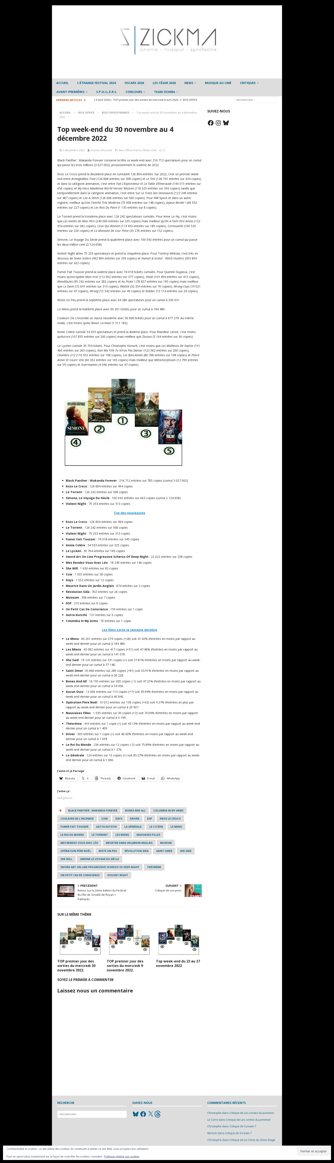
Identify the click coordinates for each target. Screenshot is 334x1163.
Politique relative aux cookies (121, 1156)
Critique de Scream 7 (242, 1126)
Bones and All (135, 810)
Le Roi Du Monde (72, 835)
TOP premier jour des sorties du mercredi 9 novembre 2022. (125, 965)
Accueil (62, 83)
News (188, 83)
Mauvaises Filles (148, 835)
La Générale (133, 826)
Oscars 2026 (134, 83)
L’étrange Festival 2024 (96, 83)
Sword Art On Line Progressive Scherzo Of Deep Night (99, 867)
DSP (149, 818)
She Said (185, 851)
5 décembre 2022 (74, 150)
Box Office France (130, 150)
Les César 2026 (164, 83)
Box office (86, 112)
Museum (166, 843)
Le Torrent (100, 835)
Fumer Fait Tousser (74, 826)
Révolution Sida (136, 851)
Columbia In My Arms (168, 810)
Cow (104, 818)
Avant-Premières (70, 92)
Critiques (248, 83)
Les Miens (122, 835)
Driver (134, 818)
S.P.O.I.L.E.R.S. (106, 92)
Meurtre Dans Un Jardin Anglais (129, 843)
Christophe (214, 1113)
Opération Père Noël (75, 851)
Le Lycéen (156, 826)
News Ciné (150, 150)
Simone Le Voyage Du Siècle (99, 859)
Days (118, 818)
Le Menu (176, 826)
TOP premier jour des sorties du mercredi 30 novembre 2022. (76, 965)
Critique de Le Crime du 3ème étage (252, 1140)
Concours (134, 92)
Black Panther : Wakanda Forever (92, 810)
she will (66, 859)
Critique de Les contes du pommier (251, 1113)
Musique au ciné (218, 83)
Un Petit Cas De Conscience (80, 875)
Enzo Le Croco (170, 818)
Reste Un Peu (108, 851)
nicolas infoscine (101, 150)
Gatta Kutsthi (106, 826)
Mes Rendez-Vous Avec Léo (79, 843)
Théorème (154, 867)
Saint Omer (164, 851)
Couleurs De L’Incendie (77, 818)
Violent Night (117, 875)
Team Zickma (164, 92)
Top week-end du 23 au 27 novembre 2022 (178, 963)
